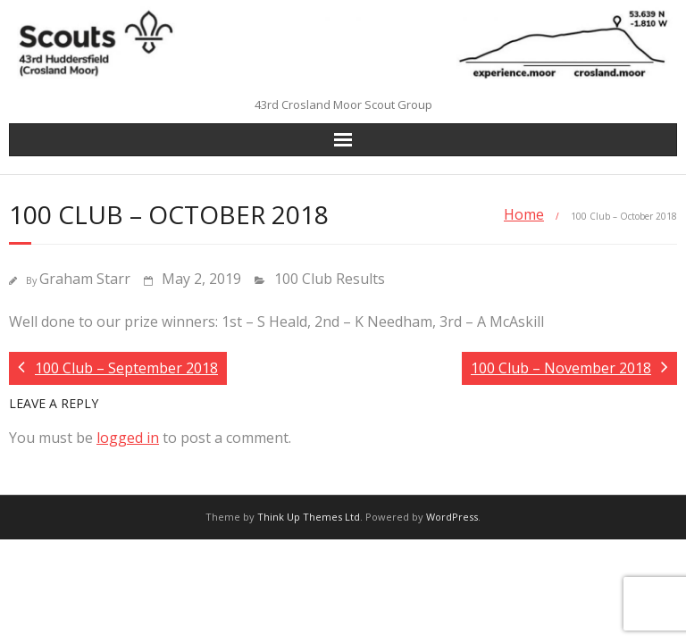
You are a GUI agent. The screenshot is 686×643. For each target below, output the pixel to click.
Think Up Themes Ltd (308, 516)
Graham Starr (84, 278)
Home (524, 214)
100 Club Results (329, 278)
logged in (127, 437)
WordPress (452, 516)
